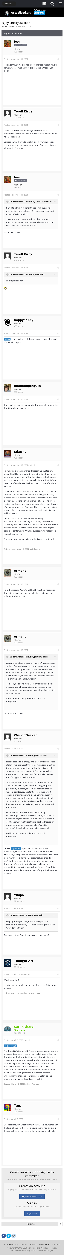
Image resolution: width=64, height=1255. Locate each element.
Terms (24, 1244)
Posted (16, 59)
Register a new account (32, 1196)
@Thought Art (10, 1046)
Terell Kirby (23, 111)
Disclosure (44, 1244)
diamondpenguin (27, 386)
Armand (20, 571)
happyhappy (23, 320)
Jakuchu (20, 452)
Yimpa (19, 895)
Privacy (33, 1244)
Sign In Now (32, 1213)
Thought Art (23, 961)
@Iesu (7, 339)
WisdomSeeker (25, 735)
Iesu (13, 26)
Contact (56, 1244)
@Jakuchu (16, 848)
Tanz (17, 1105)
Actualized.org (11, 1244)
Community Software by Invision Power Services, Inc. (32, 1250)
